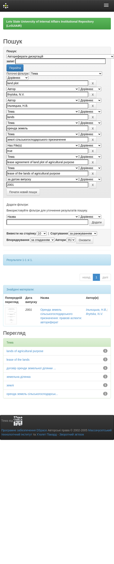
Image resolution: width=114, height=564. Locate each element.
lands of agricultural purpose (24, 351)
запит (10, 61)
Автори (60, 240)
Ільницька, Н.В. (96, 309)
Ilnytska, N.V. (94, 314)
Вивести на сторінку (21, 233)
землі (10, 385)
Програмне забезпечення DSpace (24, 430)
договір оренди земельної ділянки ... (31, 368)
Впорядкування (17, 240)
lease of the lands (18, 359)
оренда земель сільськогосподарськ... (32, 394)
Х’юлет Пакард (47, 434)
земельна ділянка (18, 376)
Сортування (59, 233)
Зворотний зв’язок (71, 434)
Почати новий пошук (23, 192)
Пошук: (11, 51)
